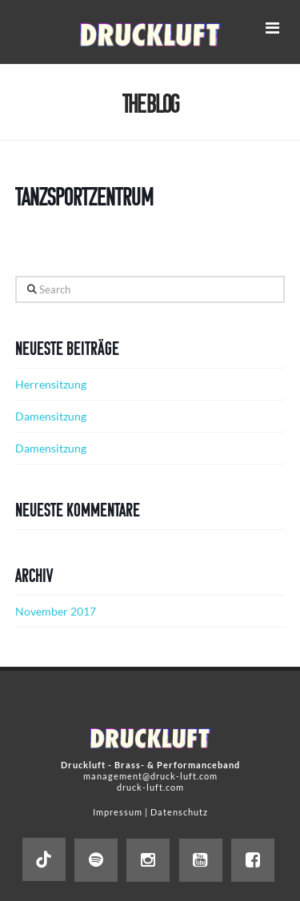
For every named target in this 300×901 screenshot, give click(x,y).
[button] (272, 27)
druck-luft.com (150, 787)
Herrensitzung (50, 384)
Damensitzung (50, 416)
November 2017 (55, 611)
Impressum (117, 812)
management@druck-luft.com (150, 776)
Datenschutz (179, 812)
